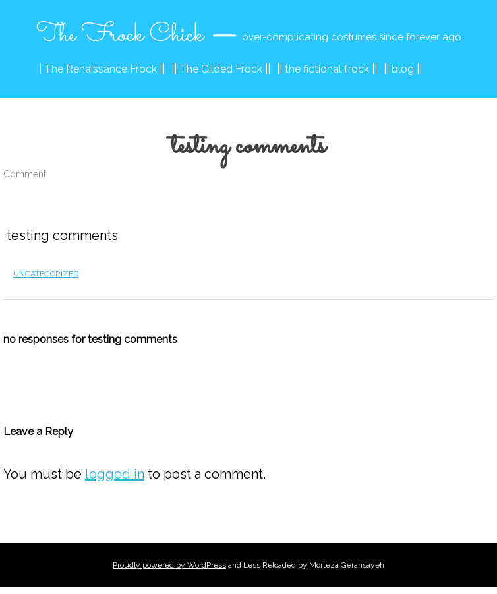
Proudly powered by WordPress (169, 565)
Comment (24, 174)
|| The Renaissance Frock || (100, 69)
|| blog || (403, 69)
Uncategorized (45, 273)
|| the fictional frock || (327, 69)
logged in (114, 474)
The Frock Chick (120, 35)
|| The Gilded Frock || (220, 69)
